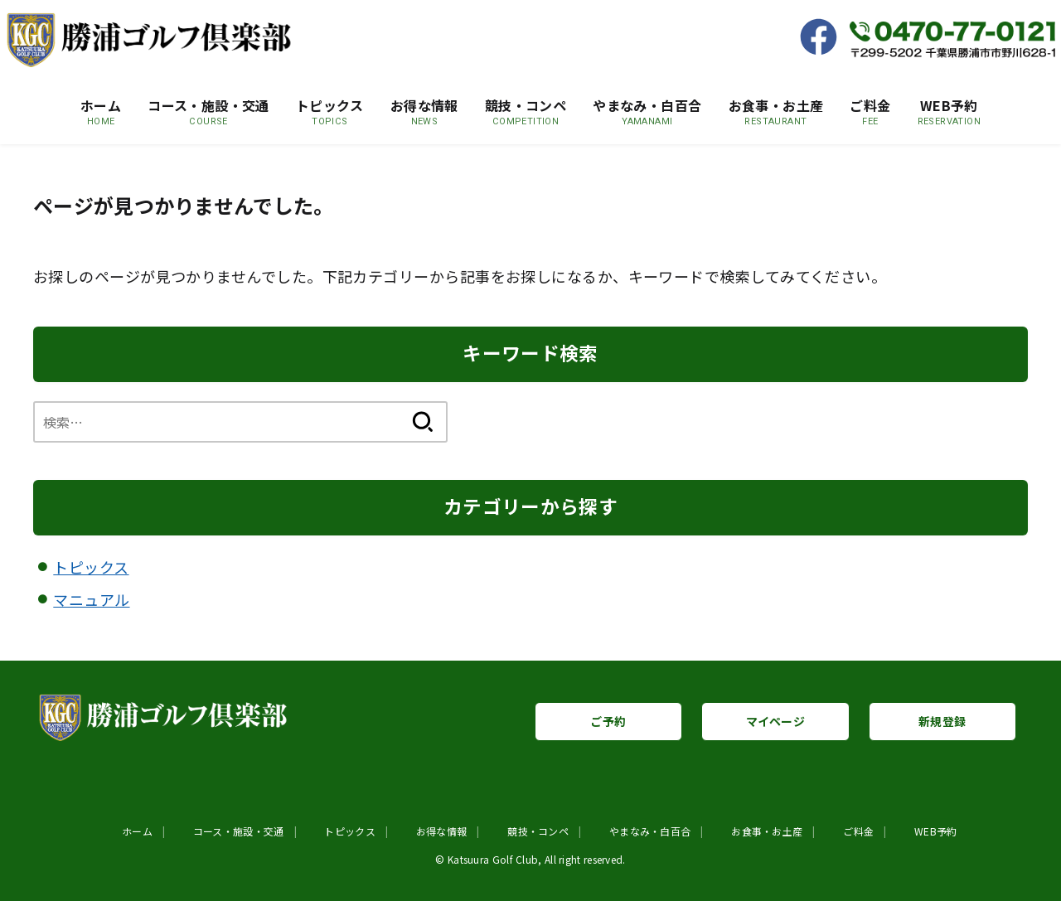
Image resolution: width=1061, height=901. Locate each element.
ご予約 (608, 721)
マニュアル (91, 599)
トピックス (90, 567)
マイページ (776, 721)
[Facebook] (825, 39)
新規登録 (942, 721)
